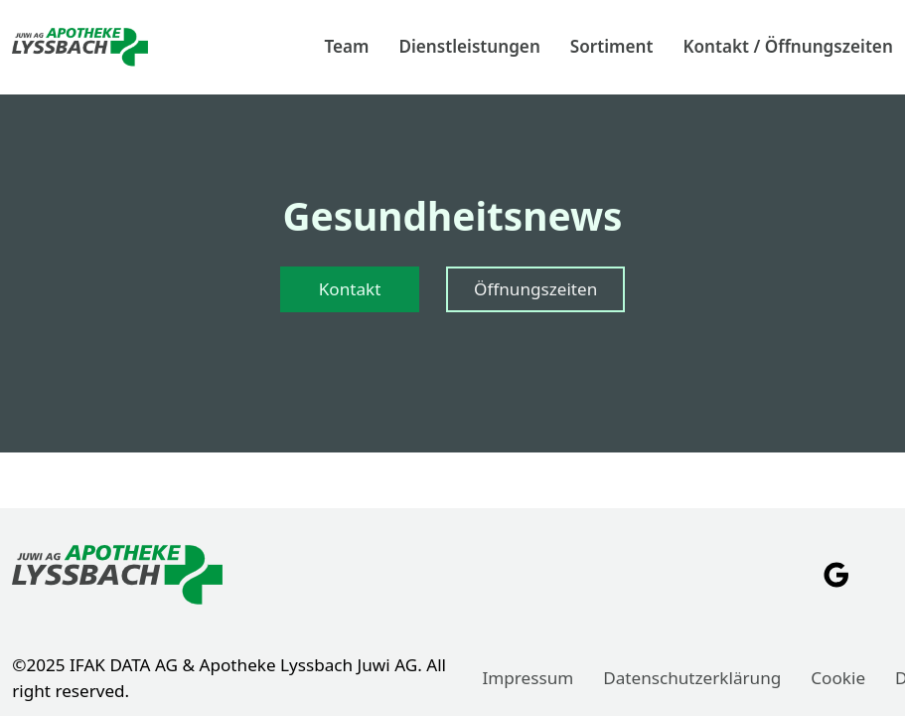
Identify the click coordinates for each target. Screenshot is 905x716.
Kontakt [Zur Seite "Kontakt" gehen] (350, 288)
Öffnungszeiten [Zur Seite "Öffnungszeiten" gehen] (535, 288)
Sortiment (612, 46)
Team (346, 46)
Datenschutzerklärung (692, 677)
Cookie (838, 677)
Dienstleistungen (468, 46)
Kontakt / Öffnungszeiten (787, 46)
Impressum (528, 677)
